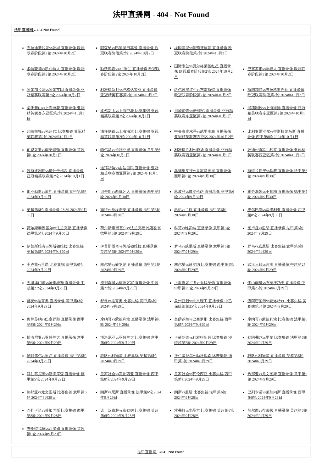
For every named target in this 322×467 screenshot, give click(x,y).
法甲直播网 (147, 452)
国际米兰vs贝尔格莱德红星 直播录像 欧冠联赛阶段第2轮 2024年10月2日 (203, 71)
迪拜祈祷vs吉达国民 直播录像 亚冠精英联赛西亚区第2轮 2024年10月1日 (129, 173)
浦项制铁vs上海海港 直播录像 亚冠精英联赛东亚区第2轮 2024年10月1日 (276, 113)
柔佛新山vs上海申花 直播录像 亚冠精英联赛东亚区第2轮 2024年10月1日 (56, 113)
